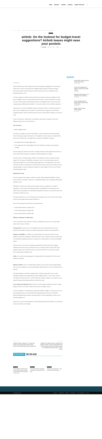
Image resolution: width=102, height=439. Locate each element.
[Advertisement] (51, 19)
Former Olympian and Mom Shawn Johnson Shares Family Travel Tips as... (81, 103)
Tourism (63, 4)
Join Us (87, 414)
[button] (87, 4)
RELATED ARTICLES (19, 375)
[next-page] (16, 397)
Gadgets (70, 4)
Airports (56, 4)
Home (50, 4)
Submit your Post (79, 4)
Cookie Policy (61, 414)
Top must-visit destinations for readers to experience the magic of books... (81, 89)
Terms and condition (81, 414)
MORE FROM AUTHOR (31, 375)
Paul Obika (44, 47)
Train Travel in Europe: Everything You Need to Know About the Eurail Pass (37, 391)
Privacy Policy (73, 414)
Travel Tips (19, 30)
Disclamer (67, 414)
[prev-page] (14, 397)
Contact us (55, 414)
